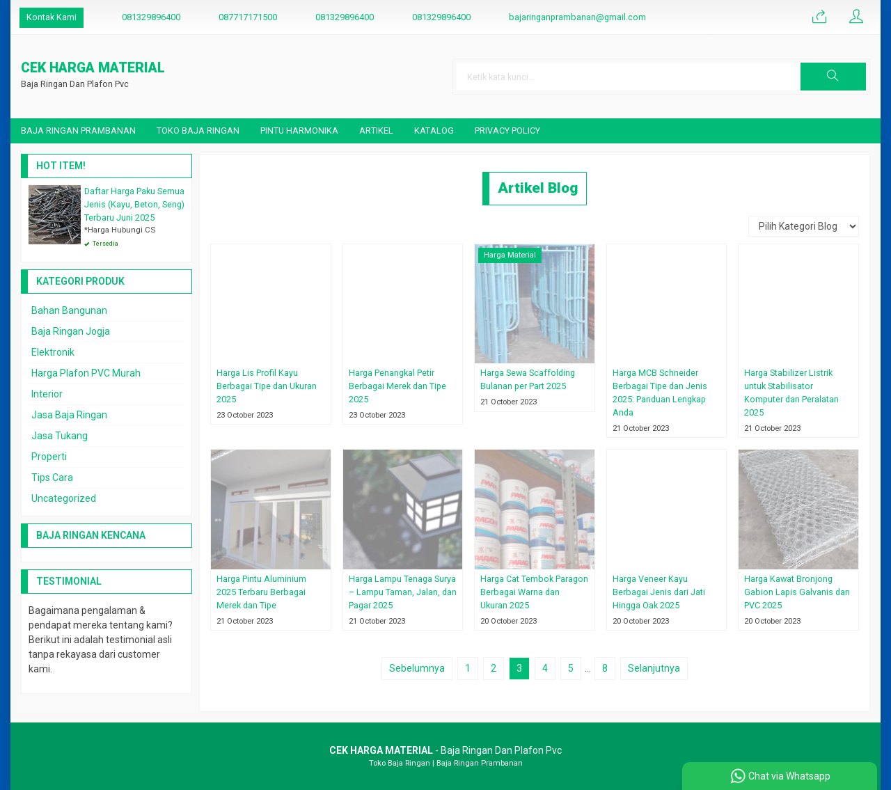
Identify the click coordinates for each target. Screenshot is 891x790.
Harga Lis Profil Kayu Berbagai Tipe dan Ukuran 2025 (266, 386)
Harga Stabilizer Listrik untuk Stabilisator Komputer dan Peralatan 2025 (791, 393)
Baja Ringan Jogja (70, 331)
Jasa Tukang (59, 435)
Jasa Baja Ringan (69, 414)
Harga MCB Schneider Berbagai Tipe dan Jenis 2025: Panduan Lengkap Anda (660, 393)
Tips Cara (52, 477)
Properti (49, 456)
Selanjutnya (654, 668)
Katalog (434, 130)
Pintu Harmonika (299, 130)
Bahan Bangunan (69, 310)
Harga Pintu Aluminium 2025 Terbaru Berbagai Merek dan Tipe (261, 592)
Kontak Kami (51, 17)
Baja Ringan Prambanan (78, 130)
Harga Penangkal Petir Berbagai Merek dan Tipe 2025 (397, 386)
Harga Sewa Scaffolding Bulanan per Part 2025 (527, 379)
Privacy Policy (507, 130)
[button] (833, 76)
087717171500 (248, 17)
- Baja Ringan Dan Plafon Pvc (445, 750)
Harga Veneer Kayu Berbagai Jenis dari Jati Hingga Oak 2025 (659, 592)
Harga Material (510, 255)
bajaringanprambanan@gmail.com (577, 17)
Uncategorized (63, 498)
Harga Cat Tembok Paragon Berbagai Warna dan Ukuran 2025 (534, 592)
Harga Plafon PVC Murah (86, 373)
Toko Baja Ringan (198, 130)
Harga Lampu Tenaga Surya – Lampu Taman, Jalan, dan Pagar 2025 (403, 592)
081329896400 (151, 17)
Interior (47, 394)
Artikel (376, 130)
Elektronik (52, 352)
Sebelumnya (417, 668)
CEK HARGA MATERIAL (93, 68)
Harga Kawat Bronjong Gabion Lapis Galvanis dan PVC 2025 (797, 592)
